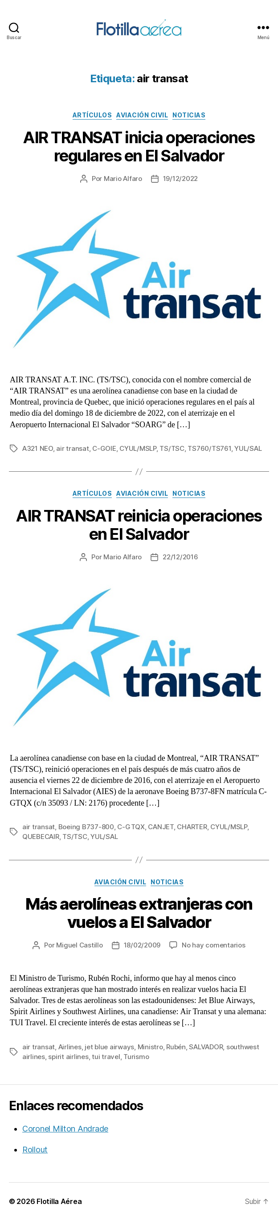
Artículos (92, 115)
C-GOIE (104, 448)
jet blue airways (109, 1047)
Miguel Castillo (79, 945)
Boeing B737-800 (86, 827)
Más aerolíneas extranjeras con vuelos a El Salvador (138, 913)
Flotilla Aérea (59, 1201)
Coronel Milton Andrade (65, 1128)
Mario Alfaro (123, 178)
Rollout (35, 1149)
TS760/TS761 (209, 448)
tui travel (106, 1056)
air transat (72, 448)
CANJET (160, 827)
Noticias (188, 115)
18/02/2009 (142, 945)
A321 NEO (37, 448)
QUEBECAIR (40, 836)
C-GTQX (130, 827)
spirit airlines (68, 1056)
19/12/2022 (180, 178)
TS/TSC (171, 448)
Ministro (150, 1047)
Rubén (176, 1047)
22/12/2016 (180, 557)
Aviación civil (142, 115)
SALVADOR (206, 1047)
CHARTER (192, 827)
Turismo (136, 1056)
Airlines (70, 1047)
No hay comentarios (213, 945)
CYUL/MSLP (137, 448)
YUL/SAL (248, 448)
